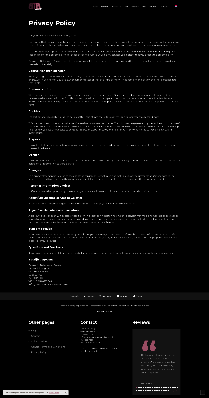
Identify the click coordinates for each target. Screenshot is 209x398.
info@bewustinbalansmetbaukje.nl (97, 337)
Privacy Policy (38, 352)
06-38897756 (35, 275)
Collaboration (39, 341)
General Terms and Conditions (48, 347)
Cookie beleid (54, 393)
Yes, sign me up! (104, 311)
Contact (35, 336)
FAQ (33, 330)
